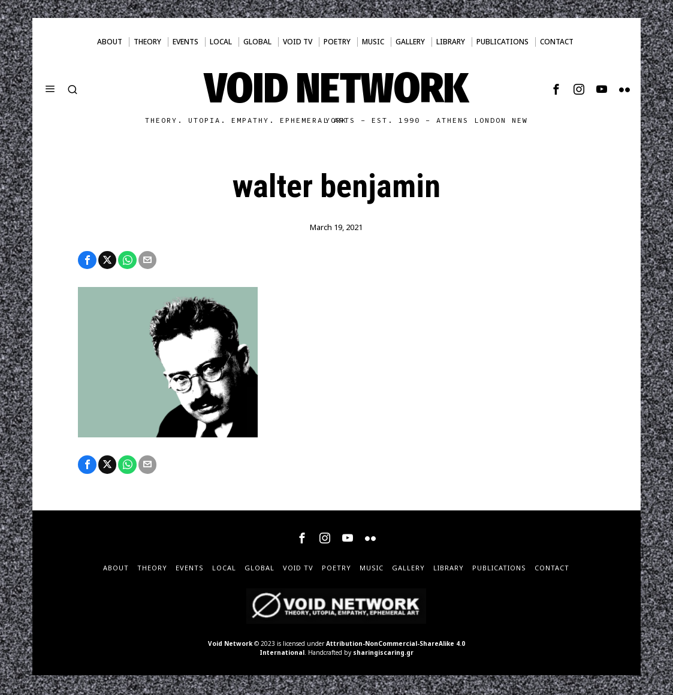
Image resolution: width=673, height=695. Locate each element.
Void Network (230, 645)
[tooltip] (556, 89)
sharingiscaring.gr (383, 654)
